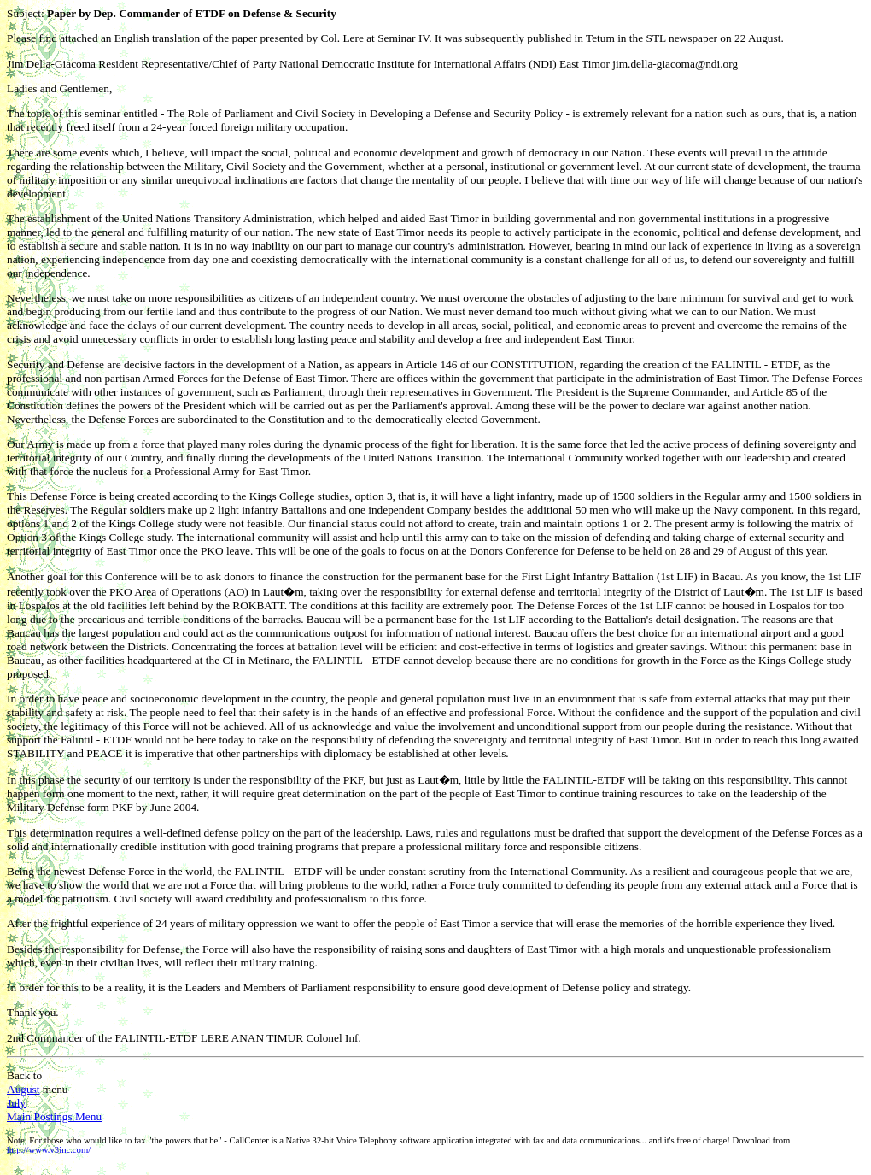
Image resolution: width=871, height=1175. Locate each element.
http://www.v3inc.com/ (49, 1149)
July (16, 1102)
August (23, 1089)
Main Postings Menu (54, 1116)
